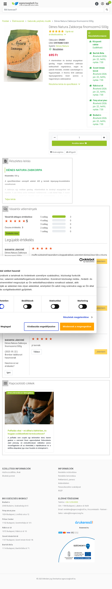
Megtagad (20, 326)
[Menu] (97, 4)
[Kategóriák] (5, 4)
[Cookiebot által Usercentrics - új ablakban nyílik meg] (96, 260)
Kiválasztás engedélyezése (56, 326)
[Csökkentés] (54, 137)
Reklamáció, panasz (66, 479)
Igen (9, 372)
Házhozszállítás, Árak (11, 472)
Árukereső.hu (84, 528)
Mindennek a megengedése (91, 326)
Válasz (37, 352)
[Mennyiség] (79, 137)
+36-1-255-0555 (71, 502)
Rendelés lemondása (67, 476)
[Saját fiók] (102, 3)
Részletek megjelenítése (90, 317)
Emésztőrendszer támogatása (20, 393)
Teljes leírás (10, 199)
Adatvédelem (63, 483)
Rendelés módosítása (67, 472)
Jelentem (100, 352)
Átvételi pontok (8, 476)
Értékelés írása (12, 233)
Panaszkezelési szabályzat (69, 487)
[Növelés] (104, 137)
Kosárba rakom (79, 143)
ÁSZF (60, 491)
